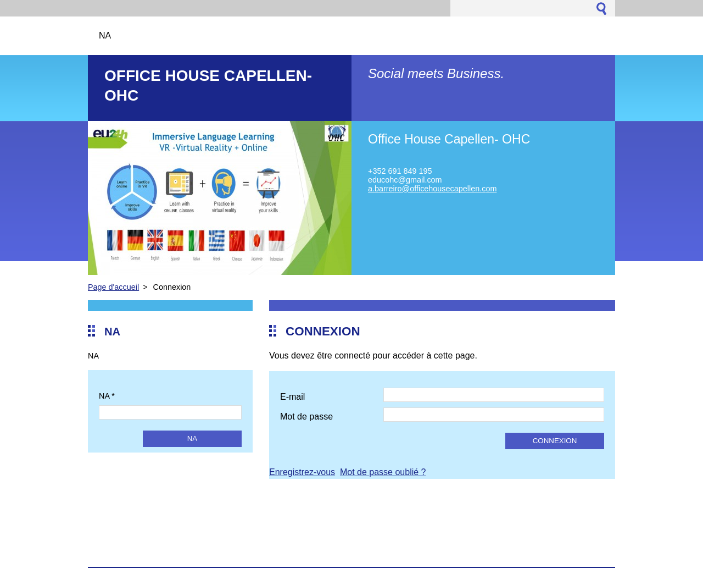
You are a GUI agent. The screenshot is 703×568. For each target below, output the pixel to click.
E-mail (292, 396)
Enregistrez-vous (302, 472)
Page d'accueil (113, 287)
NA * (107, 395)
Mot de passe (306, 416)
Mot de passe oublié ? (383, 472)
